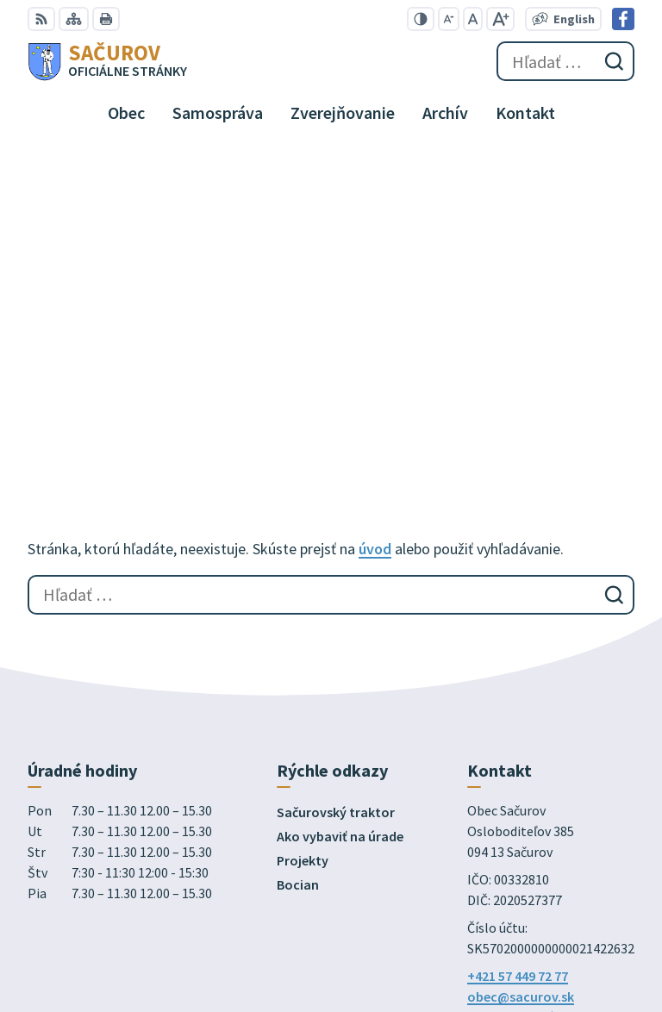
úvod (375, 246)
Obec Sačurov (166, 837)
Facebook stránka (522, 714)
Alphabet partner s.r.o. (252, 820)
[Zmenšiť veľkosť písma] (448, 19)
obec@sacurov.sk (520, 694)
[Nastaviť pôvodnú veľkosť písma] (473, 19)
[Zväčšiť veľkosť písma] (500, 19)
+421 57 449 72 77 (517, 673)
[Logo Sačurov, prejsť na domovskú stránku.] (107, 61)
